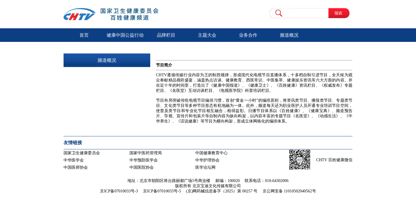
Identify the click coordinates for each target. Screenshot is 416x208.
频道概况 (289, 35)
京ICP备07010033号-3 (119, 191)
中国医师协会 (76, 167)
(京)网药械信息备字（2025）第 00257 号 (221, 191)
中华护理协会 (207, 160)
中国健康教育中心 (211, 153)
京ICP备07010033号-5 (162, 191)
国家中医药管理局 (145, 153)
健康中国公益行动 (125, 35)
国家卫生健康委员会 (82, 153)
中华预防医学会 (143, 160)
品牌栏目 (166, 35)
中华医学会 (74, 160)
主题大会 (207, 35)
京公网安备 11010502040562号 (289, 191)
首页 (84, 35)
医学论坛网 (205, 167)
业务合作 (248, 35)
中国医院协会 (141, 167)
